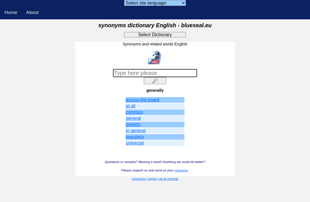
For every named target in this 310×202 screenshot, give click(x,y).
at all (130, 106)
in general (135, 130)
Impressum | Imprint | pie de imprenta (155, 178)
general (133, 118)
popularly (135, 136)
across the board (142, 99)
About (32, 12)
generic (133, 124)
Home (10, 12)
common (134, 112)
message (181, 170)
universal (135, 143)
